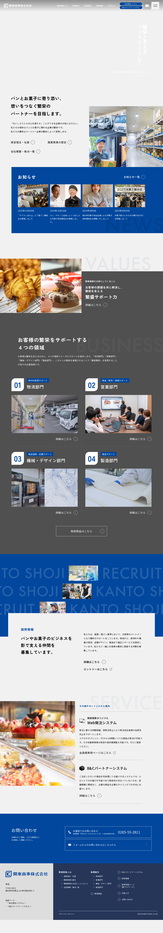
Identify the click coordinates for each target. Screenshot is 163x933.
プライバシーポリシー (67, 927)
